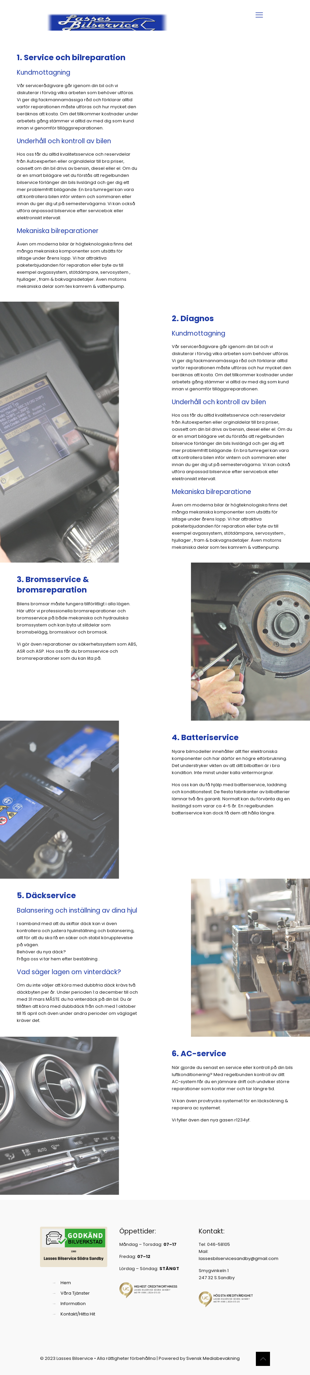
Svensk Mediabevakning (213, 1358)
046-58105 (218, 1244)
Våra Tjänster (75, 1293)
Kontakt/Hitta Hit (78, 1314)
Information (73, 1303)
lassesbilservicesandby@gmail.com (238, 1258)
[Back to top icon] (263, 1359)
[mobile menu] (259, 15)
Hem (66, 1282)
